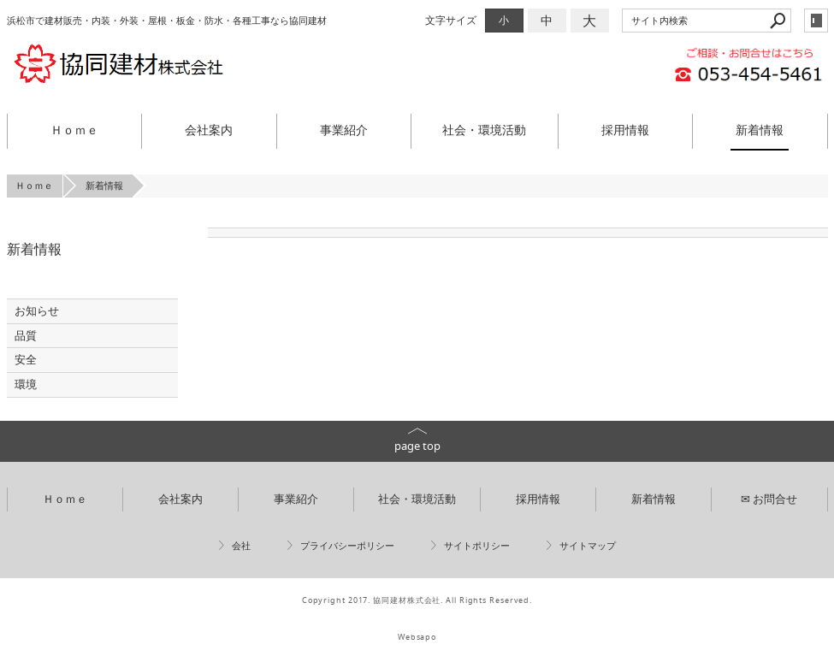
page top (417, 446)
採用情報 (625, 130)
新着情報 (760, 130)
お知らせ (37, 311)
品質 (26, 335)
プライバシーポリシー (347, 546)
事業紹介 (344, 130)
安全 (26, 359)
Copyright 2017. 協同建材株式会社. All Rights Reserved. (417, 600)
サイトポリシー (477, 546)
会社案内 (209, 130)
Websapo (417, 637)
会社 (241, 546)
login (816, 21)
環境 (26, 384)
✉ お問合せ (769, 499)
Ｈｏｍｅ (74, 130)
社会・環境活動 (484, 130)
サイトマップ (587, 546)
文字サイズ (450, 20)
